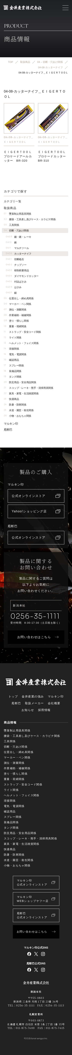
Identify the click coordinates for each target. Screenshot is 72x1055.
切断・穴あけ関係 (16, 230)
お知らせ (28, 710)
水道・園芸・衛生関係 (19, 410)
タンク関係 (12, 376)
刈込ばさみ (16, 281)
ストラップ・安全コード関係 (22, 332)
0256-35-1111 (35, 616)
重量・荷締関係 (15, 326)
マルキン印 (11, 423)
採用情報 (44, 710)
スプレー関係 (14, 365)
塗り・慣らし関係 (16, 320)
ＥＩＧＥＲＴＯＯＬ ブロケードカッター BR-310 (54, 156)
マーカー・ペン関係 (17, 304)
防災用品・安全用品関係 (20, 382)
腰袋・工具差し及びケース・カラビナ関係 (29, 219)
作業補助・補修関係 (17, 315)
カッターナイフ (18, 253)
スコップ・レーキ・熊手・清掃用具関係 (28, 387)
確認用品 (11, 359)
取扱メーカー (34, 703)
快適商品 (11, 399)
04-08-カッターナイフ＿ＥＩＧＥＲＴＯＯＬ (18, 139)
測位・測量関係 (15, 309)
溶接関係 (11, 348)
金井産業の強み (33, 696)
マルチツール (17, 248)
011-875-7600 (25, 1028)
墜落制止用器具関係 (17, 213)
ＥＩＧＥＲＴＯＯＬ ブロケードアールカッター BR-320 (20, 156)
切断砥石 (15, 259)
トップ (13, 696)
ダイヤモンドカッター (22, 276)
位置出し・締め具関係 (19, 298)
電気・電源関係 (15, 354)
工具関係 (11, 224)
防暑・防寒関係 (15, 404)
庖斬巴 (8, 429)
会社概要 (54, 703)
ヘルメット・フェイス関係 (21, 343)
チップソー (16, 264)
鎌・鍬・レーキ (18, 236)
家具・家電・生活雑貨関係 (21, 393)
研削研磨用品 (17, 270)
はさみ (14, 287)
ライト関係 (12, 337)
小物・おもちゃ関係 (17, 415)
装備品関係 (12, 371)
